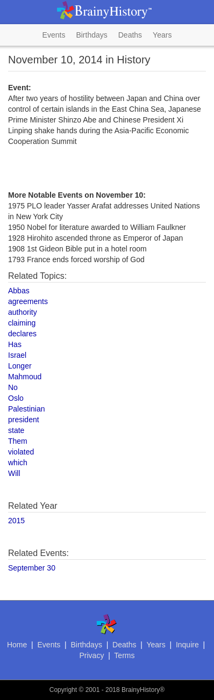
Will (14, 473)
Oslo (16, 398)
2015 (16, 520)
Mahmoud (24, 376)
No (13, 387)
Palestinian (26, 409)
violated (21, 452)
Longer (20, 366)
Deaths (130, 35)
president (23, 419)
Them (17, 441)
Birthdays (91, 35)
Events (54, 35)
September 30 (31, 568)
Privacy (92, 655)
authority (22, 312)
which (17, 462)
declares (22, 333)
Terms (124, 655)
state (16, 430)
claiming (21, 323)
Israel (17, 355)
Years (162, 35)
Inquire (187, 644)
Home (17, 644)
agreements (28, 301)
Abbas (19, 290)
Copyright (63, 690)
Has (15, 344)
